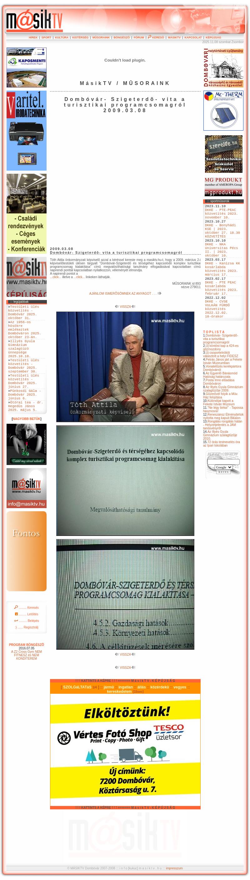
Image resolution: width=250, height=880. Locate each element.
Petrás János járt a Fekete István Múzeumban (222, 389)
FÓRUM (139, 37)
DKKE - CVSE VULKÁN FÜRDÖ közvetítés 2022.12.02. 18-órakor (217, 335)
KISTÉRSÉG (80, 37)
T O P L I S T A (213, 360)
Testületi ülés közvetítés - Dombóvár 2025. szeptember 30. (23, 381)
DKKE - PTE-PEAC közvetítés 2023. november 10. (221, 216)
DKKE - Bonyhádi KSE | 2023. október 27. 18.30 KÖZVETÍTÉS (222, 237)
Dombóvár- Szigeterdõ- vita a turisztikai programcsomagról (220, 367)
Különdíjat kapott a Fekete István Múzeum (219, 430)
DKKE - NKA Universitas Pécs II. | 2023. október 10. (221, 261)
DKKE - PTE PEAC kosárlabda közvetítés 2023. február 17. (221, 308)
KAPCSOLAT (193, 37)
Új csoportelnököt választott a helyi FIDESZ (220, 382)
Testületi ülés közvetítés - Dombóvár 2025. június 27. (23, 400)
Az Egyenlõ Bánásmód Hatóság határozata (220, 403)
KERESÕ (156, 37)
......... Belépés (26, 647)
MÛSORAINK (101, 37)
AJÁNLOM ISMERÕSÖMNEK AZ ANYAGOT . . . (125, 293)
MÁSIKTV (174, 37)
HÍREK (33, 37)
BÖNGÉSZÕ (122, 37)
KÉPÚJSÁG (213, 37)
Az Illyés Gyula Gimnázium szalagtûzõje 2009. (223, 416)
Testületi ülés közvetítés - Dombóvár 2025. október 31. (23, 314)
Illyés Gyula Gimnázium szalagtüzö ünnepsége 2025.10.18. (21, 359)
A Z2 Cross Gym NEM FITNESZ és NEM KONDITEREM (26, 681)
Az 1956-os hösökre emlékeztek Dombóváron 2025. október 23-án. (24, 336)
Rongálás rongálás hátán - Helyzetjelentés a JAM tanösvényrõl (222, 453)
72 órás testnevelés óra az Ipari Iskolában (221, 471)
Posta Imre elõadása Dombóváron (218, 410)
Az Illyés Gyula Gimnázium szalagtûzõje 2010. (220, 463)
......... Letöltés (26, 640)
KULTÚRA (61, 37)
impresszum (174, 868)
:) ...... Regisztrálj (26, 653)
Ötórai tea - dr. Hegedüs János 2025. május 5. (25, 431)
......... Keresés (26, 634)
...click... (55, 277)
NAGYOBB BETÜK (26, 445)
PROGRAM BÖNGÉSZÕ (26, 671)
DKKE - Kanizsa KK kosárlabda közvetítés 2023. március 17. (222, 285)
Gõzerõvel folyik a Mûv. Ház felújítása (220, 423)
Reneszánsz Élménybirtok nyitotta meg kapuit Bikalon (223, 444)
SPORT (46, 37)
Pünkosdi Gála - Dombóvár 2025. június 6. (24, 417)
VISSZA (125, 306)
